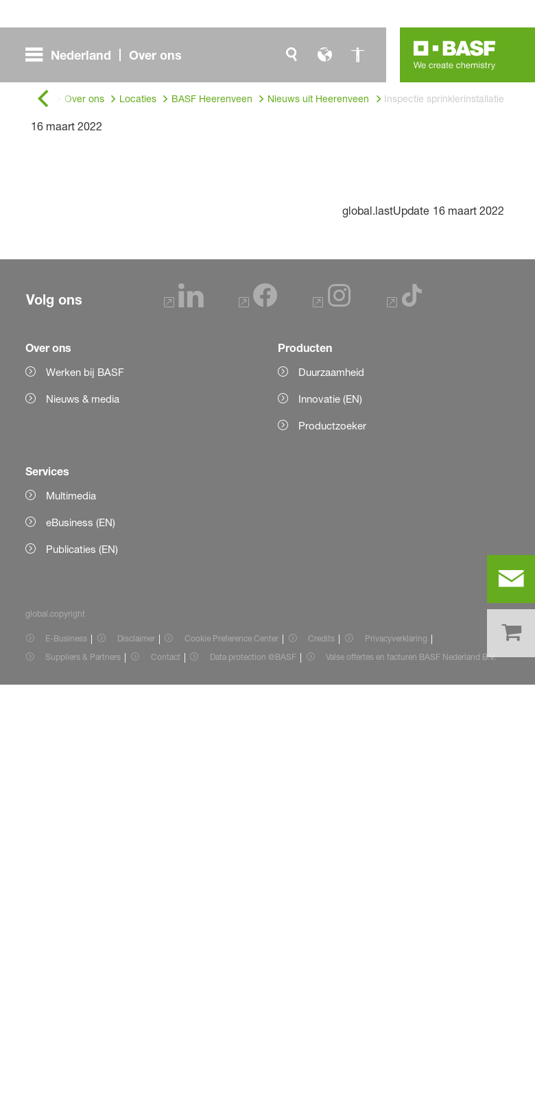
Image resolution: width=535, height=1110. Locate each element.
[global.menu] (109, 55)
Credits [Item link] (321, 1064)
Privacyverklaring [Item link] (396, 1064)
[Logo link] (455, 55)
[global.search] (291, 55)
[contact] (511, 579)
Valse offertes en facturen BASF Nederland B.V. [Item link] (412, 1082)
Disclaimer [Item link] (136, 1064)
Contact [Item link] (165, 1082)
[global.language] (324, 55)
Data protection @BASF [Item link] (253, 1082)
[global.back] (43, 99)
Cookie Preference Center (231, 1064)
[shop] (511, 633)
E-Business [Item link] (66, 1064)
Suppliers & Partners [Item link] (83, 1082)
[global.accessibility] (357, 55)
